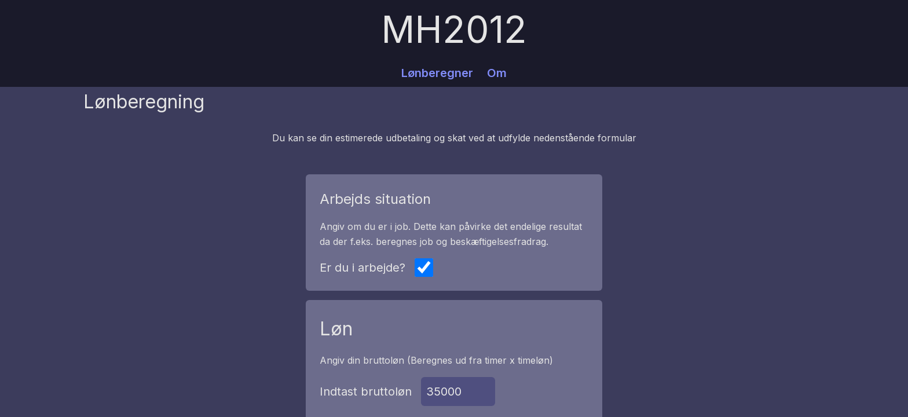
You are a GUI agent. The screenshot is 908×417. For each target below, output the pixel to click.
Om (497, 73)
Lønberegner (437, 73)
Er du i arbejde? (376, 267)
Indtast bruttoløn (407, 391)
